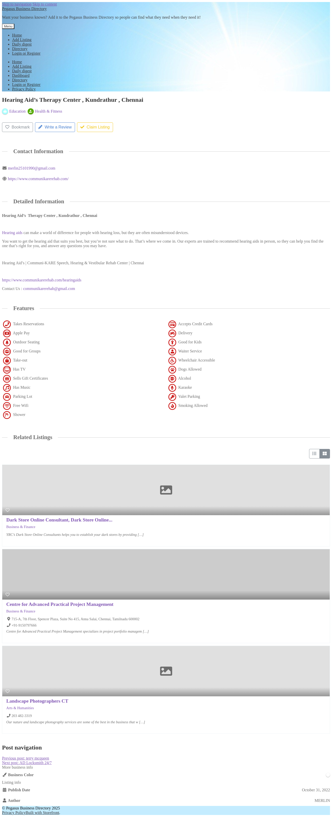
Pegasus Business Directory (24, 9)
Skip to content (44, 4)
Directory (19, 49)
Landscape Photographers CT (37, 701)
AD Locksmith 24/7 (27, 763)
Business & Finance (20, 527)
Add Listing (21, 40)
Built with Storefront (42, 812)
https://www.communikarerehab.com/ (38, 179)
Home (17, 35)
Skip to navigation (16, 4)
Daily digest (22, 44)
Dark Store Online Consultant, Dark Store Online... (59, 519)
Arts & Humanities (20, 708)
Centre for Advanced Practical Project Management (60, 604)
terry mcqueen (25, 758)
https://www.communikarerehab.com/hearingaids (41, 280)
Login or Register (26, 53)
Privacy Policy (24, 89)
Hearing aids (12, 233)
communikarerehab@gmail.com (49, 288)
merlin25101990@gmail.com (31, 168)
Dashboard (20, 75)
